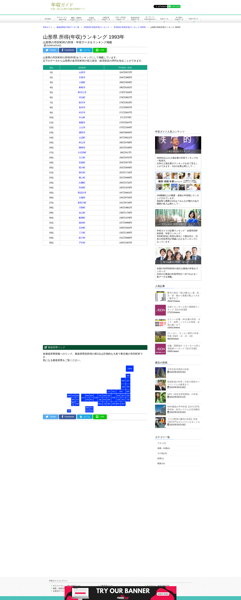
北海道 (129, 368)
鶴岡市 (82, 147)
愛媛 (87, 407)
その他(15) (162, 453)
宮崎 (77, 404)
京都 (100, 395)
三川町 (82, 232)
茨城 (128, 395)
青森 (128, 375)
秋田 (123, 381)
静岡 (113, 404)
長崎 (69, 395)
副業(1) (160, 458)
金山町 (82, 212)
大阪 (100, 399)
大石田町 (82, 152)
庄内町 (82, 227)
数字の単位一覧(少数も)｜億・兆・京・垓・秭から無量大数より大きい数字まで (184, 296)
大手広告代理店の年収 (178, 369)
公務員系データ (106, 586)
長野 (113, 397)
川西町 (82, 207)
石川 (109, 391)
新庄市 (82, 102)
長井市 (82, 107)
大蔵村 (82, 197)
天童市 (82, 77)
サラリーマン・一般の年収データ (67, 586)
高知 (87, 411)
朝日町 (82, 172)
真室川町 (82, 202)
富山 (113, 391)
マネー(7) (161, 443)
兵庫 (95, 397)
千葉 (128, 399)
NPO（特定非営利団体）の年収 (182, 394)
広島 (87, 399)
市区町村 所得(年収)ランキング (96, 27)
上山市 (82, 127)
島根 (87, 395)
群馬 (118, 395)
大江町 (82, 157)
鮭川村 (82, 237)
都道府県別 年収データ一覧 (68, 27)
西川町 (82, 167)
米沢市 (82, 112)
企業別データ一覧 (60, 591)
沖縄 (69, 411)
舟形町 (82, 187)
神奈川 (118, 404)
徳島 (91, 411)
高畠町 (82, 162)
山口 (83, 397)
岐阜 (109, 399)
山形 (123, 387)
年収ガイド (47, 27)
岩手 (128, 381)
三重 (104, 404)
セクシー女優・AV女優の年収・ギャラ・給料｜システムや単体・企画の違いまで (183, 322)
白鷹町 (82, 182)
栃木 (123, 395)
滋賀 (104, 395)
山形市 (82, 72)
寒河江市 (82, 92)
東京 (123, 404)
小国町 (82, 82)
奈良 (104, 399)
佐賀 (73, 395)
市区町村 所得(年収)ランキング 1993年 (130, 27)
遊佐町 (82, 222)
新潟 (120, 391)
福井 (109, 395)
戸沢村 (82, 242)
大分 (77, 399)
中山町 (82, 117)
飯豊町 (82, 217)
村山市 (82, 142)
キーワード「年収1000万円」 (159, 586)
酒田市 (82, 132)
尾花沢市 (82, 192)
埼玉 (123, 399)
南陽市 (82, 122)
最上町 (82, 177)
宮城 (128, 387)
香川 (91, 407)
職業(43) (161, 463)
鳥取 (91, 395)
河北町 (82, 97)
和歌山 (100, 404)
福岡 (77, 395)
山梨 (118, 399)
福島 (128, 391)
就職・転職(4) (163, 448)
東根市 (82, 87)
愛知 (109, 404)
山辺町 (82, 137)
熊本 (73, 399)
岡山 (91, 399)
